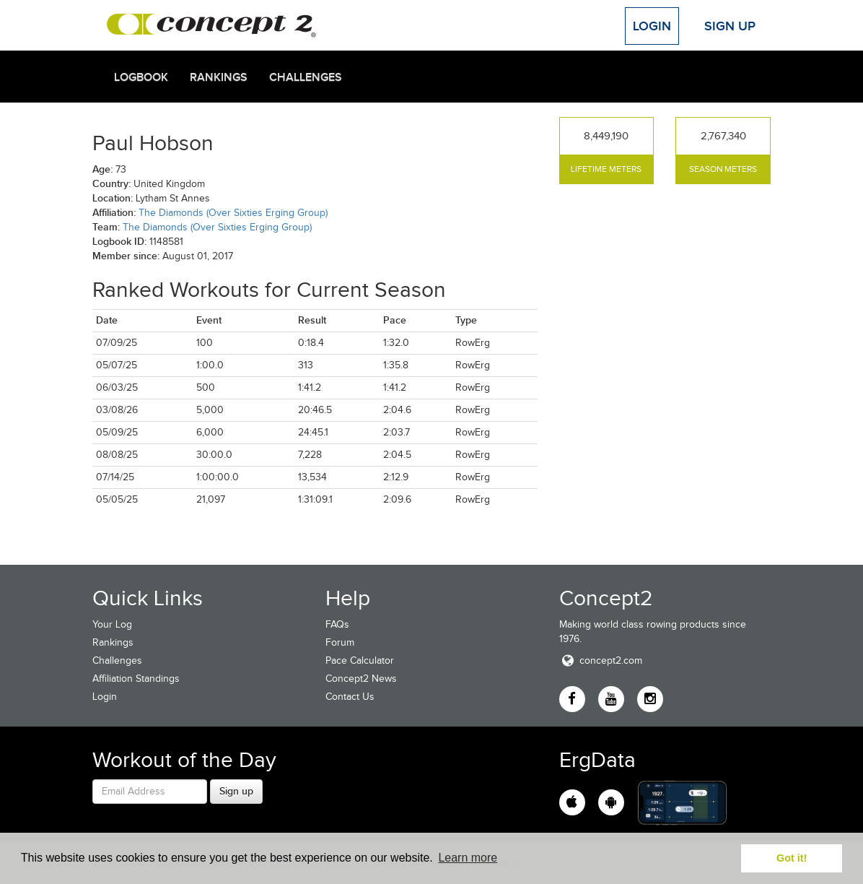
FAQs (337, 624)
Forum (339, 642)
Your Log (112, 624)
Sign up (236, 791)
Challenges (305, 77)
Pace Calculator (359, 660)
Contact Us (349, 696)
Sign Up (729, 26)
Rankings (218, 77)
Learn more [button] (467, 858)
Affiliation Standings (136, 678)
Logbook (141, 77)
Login (652, 26)
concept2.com (600, 660)
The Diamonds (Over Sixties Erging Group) (233, 212)
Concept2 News (361, 678)
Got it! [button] (791, 858)
